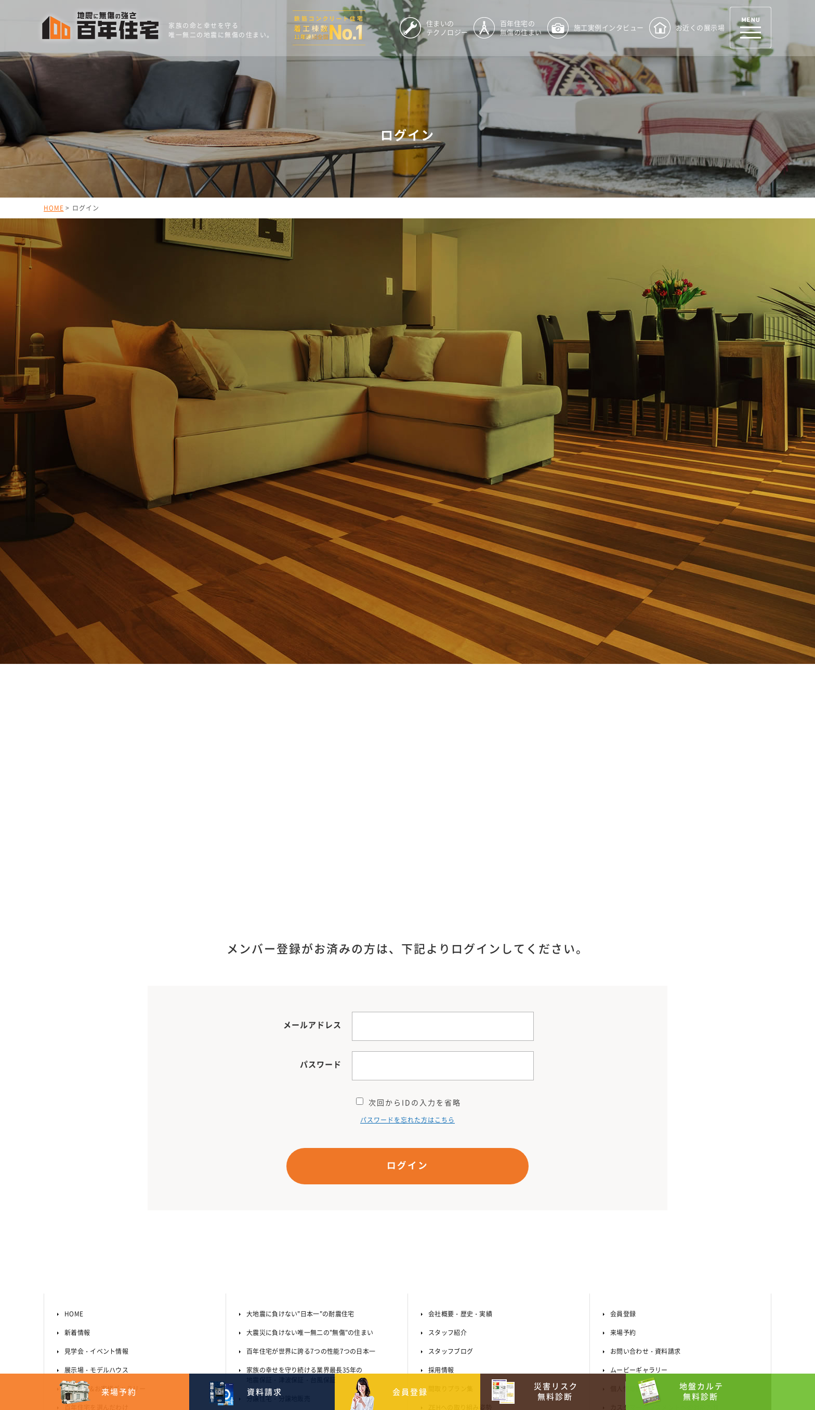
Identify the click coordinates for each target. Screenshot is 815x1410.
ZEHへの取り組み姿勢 (460, 1169)
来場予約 (623, 1094)
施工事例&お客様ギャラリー (105, 1150)
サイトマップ (629, 1188)
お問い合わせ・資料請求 (645, 1113)
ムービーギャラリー (639, 1132)
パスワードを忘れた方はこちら (407, 880)
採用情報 (441, 1132)
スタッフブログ (450, 1113)
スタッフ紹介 (447, 1094)
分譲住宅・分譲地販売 (278, 1160)
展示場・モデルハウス (96, 1132)
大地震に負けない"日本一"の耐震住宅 (300, 1075)
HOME (54, 208)
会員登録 (623, 1075)
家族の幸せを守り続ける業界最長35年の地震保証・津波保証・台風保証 (304, 1136)
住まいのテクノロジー (96, 1188)
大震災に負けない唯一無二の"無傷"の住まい (309, 1094)
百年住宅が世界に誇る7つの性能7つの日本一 (310, 1113)
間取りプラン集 (450, 1150)
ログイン (407, 927)
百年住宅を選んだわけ (96, 1169)
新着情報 (77, 1094)
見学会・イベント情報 (96, 1113)
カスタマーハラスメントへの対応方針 (664, 1169)
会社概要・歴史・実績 (460, 1075)
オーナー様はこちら (638, 1223)
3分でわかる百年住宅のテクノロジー (117, 1206)
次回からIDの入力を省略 (408, 862)
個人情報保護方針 (635, 1150)
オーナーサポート (635, 1206)
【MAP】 (189, 1333)
